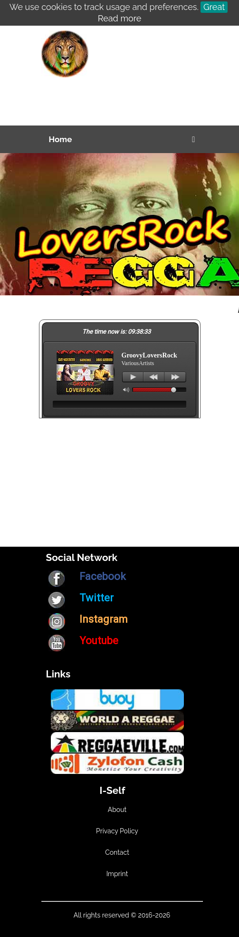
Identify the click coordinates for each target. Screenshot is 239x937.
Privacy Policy (117, 831)
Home (60, 139)
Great (214, 7)
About (117, 809)
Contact (117, 852)
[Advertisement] (141, 78)
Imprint (117, 874)
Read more (119, 18)
